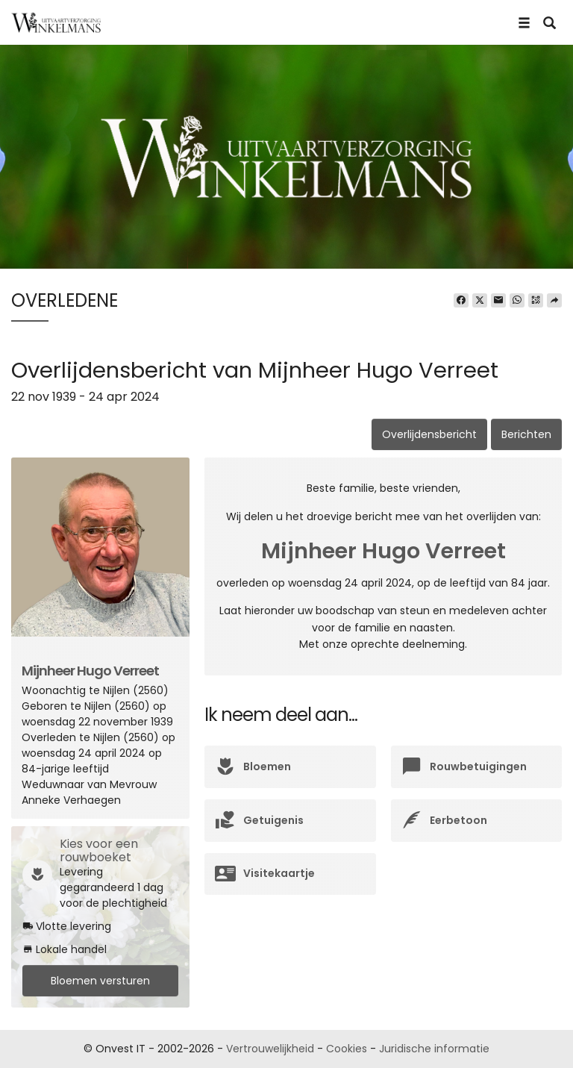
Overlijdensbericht (429, 434)
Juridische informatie (434, 1048)
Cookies (346, 1048)
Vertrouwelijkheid (270, 1048)
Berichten (526, 434)
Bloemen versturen (100, 980)
